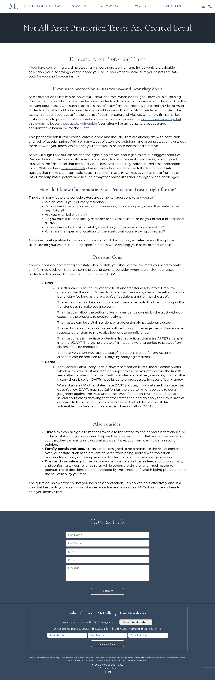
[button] (203, 6)
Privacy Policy (107, 668)
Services (79, 6)
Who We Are (110, 6)
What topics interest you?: (72, 628)
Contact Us (172, 6)
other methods (73, 168)
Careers (141, 6)
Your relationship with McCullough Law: (107, 622)
